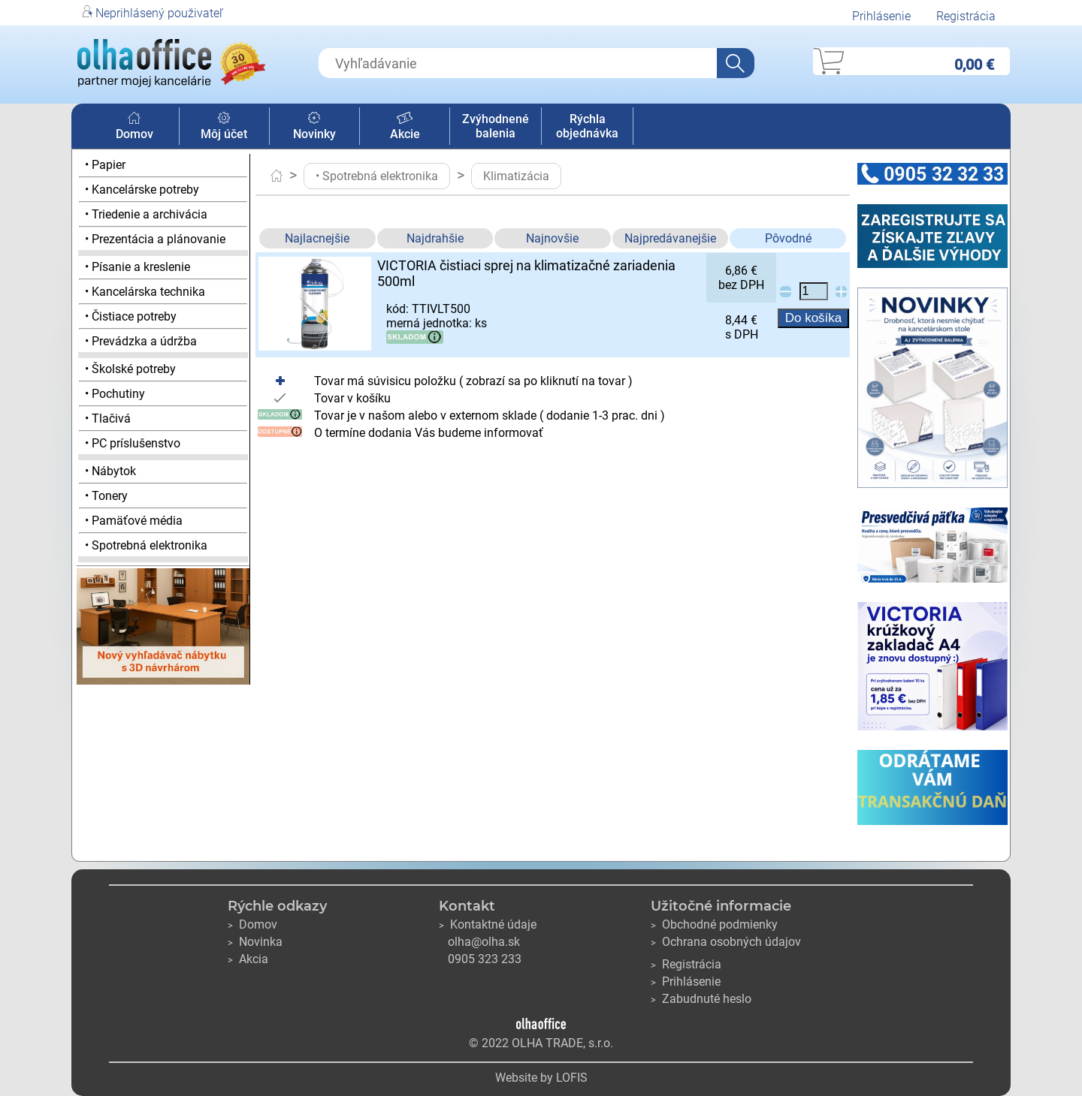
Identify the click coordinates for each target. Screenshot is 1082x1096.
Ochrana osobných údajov (726, 942)
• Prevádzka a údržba (141, 341)
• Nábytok (110, 471)
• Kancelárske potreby (142, 189)
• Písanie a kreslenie (137, 267)
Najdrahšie (435, 238)
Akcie (405, 127)
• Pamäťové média (134, 520)
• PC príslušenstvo (132, 443)
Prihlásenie (881, 16)
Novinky (314, 127)
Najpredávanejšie (670, 238)
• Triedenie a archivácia (146, 214)
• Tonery (106, 496)
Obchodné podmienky (714, 924)
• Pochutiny (115, 394)
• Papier (105, 165)
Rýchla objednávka (587, 126)
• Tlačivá (108, 418)
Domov (134, 127)
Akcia (248, 959)
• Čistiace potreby (131, 316)
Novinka (255, 942)
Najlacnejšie (317, 238)
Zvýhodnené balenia (495, 126)
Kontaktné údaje (487, 924)
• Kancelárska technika (145, 292)
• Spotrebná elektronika (146, 545)
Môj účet (224, 127)
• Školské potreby (130, 369)
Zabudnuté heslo (701, 999)
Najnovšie (552, 238)
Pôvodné (788, 238)
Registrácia (966, 16)
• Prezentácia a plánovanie (155, 239)
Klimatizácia (516, 176)
